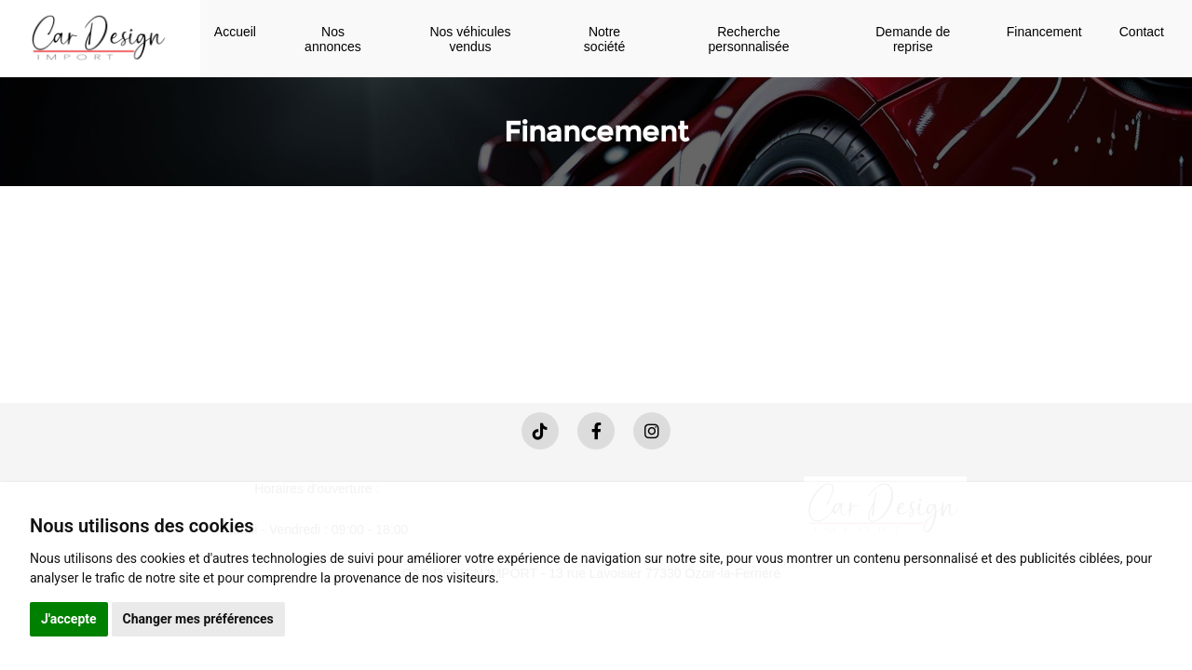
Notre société (604, 39)
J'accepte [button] (69, 618)
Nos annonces (333, 39)
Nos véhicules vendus (469, 39)
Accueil (235, 31)
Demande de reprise (912, 39)
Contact (1141, 31)
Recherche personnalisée (748, 39)
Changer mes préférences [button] (198, 618)
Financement (1044, 31)
